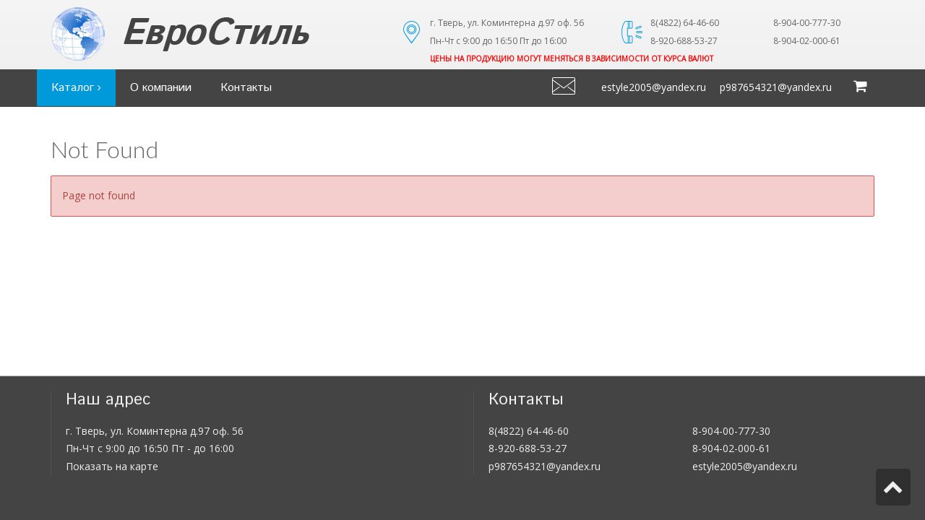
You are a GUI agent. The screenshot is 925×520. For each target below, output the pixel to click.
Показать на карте (112, 466)
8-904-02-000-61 (731, 448)
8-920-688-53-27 (528, 448)
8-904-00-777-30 (731, 431)
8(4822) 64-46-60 (529, 431)
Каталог (76, 87)
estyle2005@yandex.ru (653, 87)
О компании (161, 87)
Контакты (246, 87)
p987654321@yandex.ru (776, 87)
